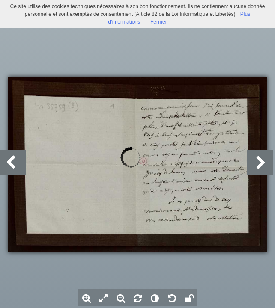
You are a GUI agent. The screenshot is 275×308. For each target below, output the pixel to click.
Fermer (158, 22)
